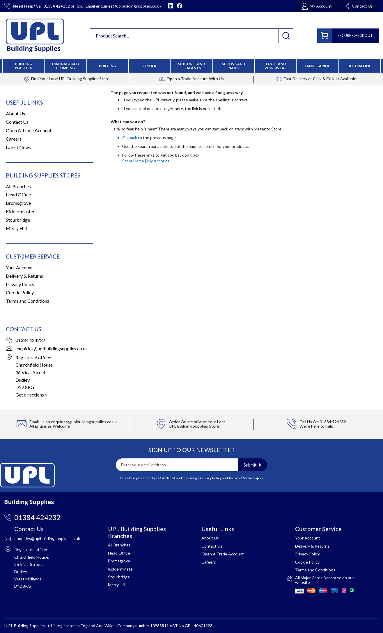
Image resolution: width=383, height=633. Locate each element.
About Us (15, 113)
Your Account (19, 267)
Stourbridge (18, 220)
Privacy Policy (20, 284)
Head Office (18, 194)
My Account (158, 160)
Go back (129, 137)
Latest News (18, 147)
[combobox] (191, 35)
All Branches (18, 186)
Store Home (133, 160)
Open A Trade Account (29, 130)
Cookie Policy (20, 292)
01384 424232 (56, 5)
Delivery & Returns (24, 276)
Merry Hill (16, 228)
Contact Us (17, 122)
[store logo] (35, 35)
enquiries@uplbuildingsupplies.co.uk (129, 5)
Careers (14, 138)
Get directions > (31, 394)
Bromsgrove (18, 203)
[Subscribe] (252, 464)
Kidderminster (20, 211)
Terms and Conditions (27, 301)
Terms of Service (241, 478)
